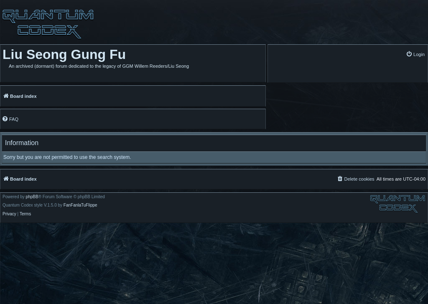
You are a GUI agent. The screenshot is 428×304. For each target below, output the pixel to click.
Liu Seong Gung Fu (64, 54)
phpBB (32, 197)
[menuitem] (415, 54)
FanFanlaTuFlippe (80, 205)
